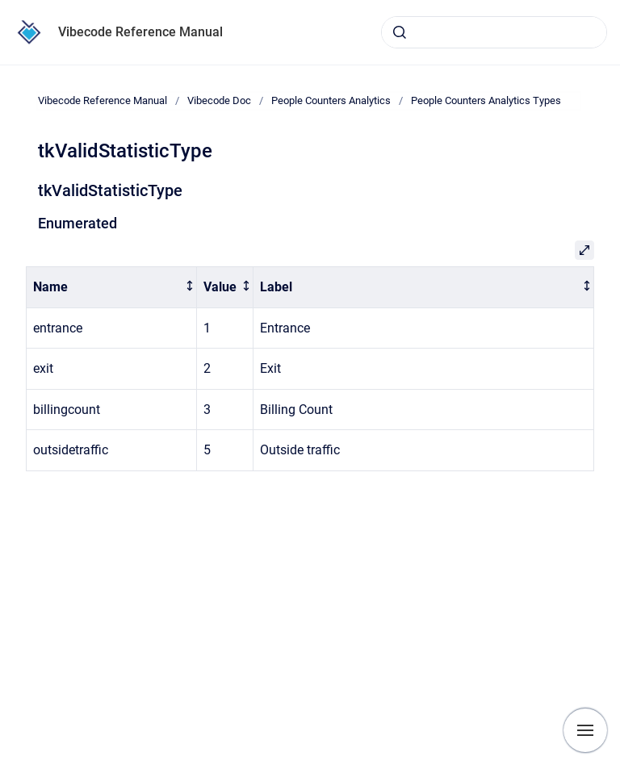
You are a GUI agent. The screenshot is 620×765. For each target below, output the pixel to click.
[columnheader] (112, 287)
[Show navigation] (585, 730)
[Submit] (400, 32)
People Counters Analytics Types (486, 100)
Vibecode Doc (219, 100)
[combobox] (494, 32)
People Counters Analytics (331, 100)
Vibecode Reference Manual (140, 32)
